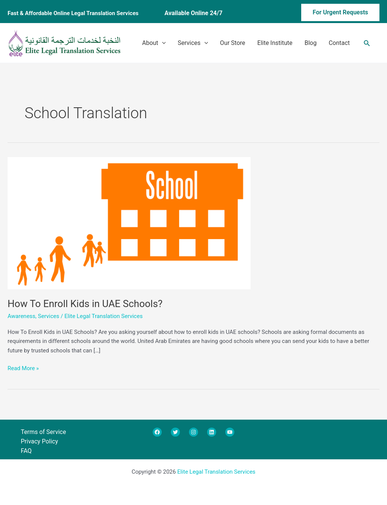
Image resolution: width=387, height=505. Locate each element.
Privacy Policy (39, 441)
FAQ (26, 450)
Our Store (232, 42)
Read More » (23, 368)
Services (193, 43)
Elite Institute (275, 42)
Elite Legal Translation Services (216, 471)
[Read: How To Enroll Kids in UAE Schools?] (129, 222)
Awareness (22, 316)
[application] (162, 43)
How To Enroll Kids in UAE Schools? (85, 303)
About (154, 43)
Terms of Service (43, 432)
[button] (329, 13)
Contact (339, 42)
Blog (311, 42)
